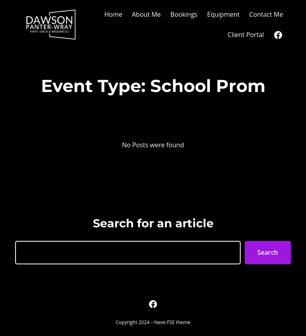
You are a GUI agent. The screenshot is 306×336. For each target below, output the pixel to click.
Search (267, 252)
